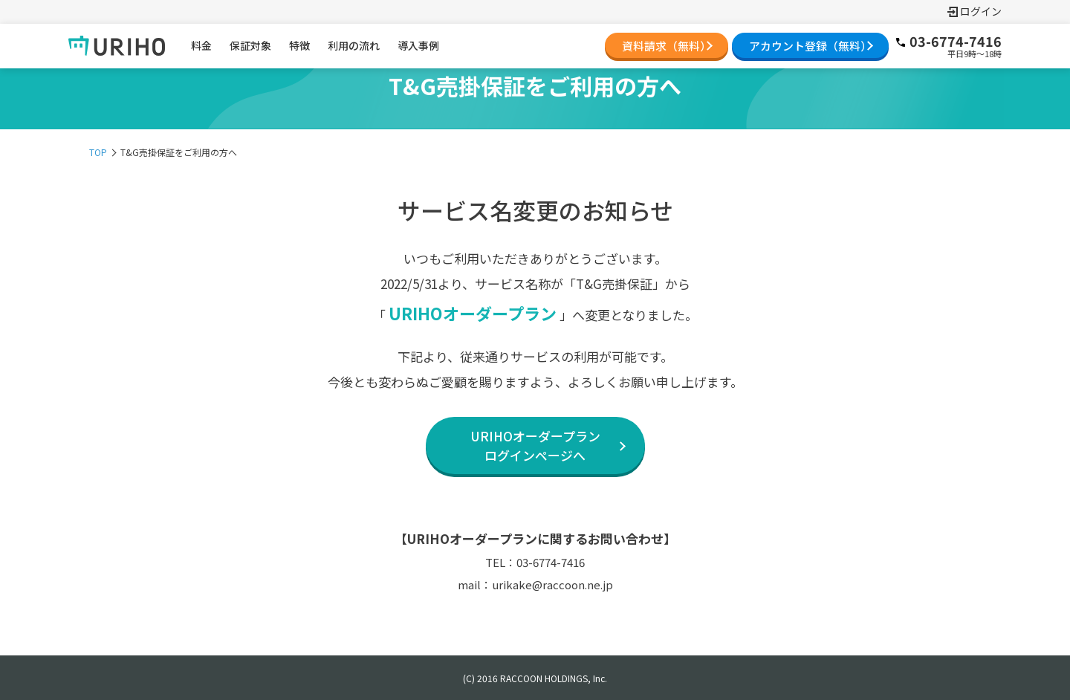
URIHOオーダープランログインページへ (535, 445)
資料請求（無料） (666, 46)
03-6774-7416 (948, 41)
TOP (98, 152)
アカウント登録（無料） (810, 46)
